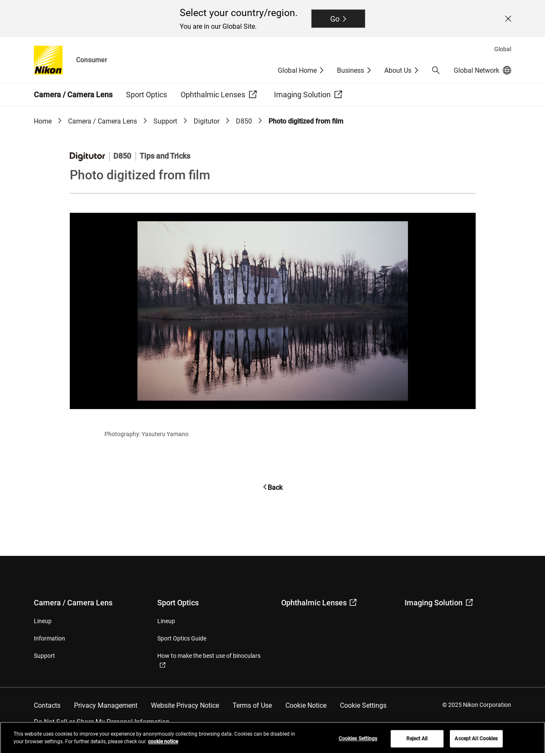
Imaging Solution (439, 602)
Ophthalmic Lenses (319, 602)
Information (49, 638)
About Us (397, 70)
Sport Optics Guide (181, 638)
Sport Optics (178, 602)
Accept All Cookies (476, 741)
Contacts (47, 705)
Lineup (43, 621)
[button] (436, 70)
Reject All (416, 741)
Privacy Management (105, 705)
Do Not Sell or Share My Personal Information (102, 722)
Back (275, 488)
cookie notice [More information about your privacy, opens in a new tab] (163, 744)
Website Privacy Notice (185, 705)
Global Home (297, 70)
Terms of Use (252, 705)
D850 (244, 121)
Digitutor (206, 121)
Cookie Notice (305, 705)
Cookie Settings (363, 705)
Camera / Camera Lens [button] (73, 94)
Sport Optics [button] (146, 94)
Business (350, 70)
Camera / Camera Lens (102, 121)
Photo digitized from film (305, 121)
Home (43, 121)
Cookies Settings (358, 741)
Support (165, 121)
